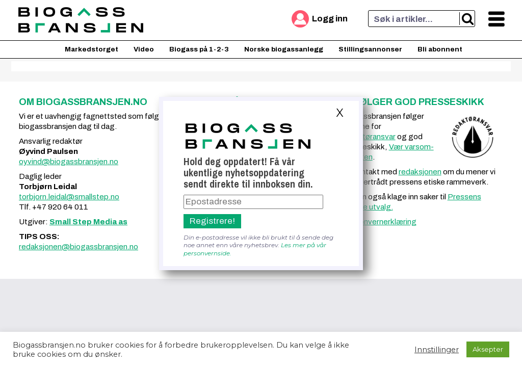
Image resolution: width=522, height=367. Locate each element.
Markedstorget (91, 49)
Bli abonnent (439, 49)
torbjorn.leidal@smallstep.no (69, 197)
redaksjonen (420, 172)
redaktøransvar (369, 137)
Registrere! (212, 221)
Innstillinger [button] (436, 349)
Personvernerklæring (379, 222)
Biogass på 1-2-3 (199, 49)
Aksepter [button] (488, 349)
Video (144, 49)
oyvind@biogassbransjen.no (68, 162)
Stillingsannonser (370, 49)
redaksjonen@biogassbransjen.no (78, 247)
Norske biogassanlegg (283, 49)
